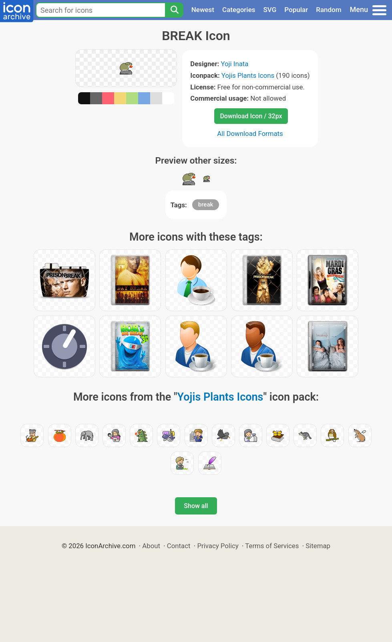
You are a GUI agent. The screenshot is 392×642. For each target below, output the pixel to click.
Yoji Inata (234, 64)
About (151, 546)
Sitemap (318, 546)
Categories (238, 10)
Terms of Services (272, 546)
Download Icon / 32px (251, 116)
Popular (296, 10)
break (205, 204)
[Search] (174, 10)
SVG (270, 10)
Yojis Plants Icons (247, 75)
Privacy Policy (217, 546)
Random (328, 10)
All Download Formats (250, 134)
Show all (196, 506)
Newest (202, 10)
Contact (179, 546)
